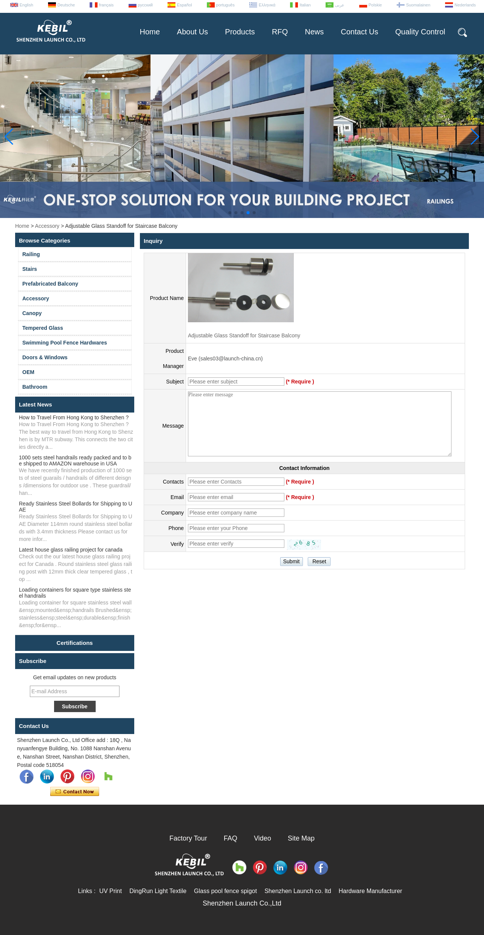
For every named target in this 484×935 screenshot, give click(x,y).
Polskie (375, 5)
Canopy (32, 313)
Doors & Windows (45, 357)
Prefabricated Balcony (50, 284)
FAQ (230, 838)
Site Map (301, 838)
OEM (28, 372)
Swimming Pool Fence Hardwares (64, 343)
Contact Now (74, 792)
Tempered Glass (42, 328)
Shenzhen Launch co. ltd (297, 891)
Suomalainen (418, 5)
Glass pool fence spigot (225, 891)
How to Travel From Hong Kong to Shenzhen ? (74, 417)
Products (240, 32)
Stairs (29, 269)
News (314, 32)
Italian (304, 5)
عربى (339, 5)
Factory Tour (188, 838)
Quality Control (420, 32)
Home (150, 32)
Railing (31, 254)
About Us (192, 32)
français (106, 5)
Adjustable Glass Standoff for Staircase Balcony (244, 335)
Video (262, 838)
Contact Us (359, 32)
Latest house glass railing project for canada (71, 550)
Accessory (47, 226)
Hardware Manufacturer (370, 891)
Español (184, 5)
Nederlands (465, 5)
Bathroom (34, 387)
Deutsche (66, 5)
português (225, 5)
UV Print (110, 891)
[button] (229, 212)
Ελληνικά (267, 5)
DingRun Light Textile (157, 891)
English (26, 5)
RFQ (280, 32)
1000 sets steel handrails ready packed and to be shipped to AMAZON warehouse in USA (75, 460)
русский (145, 5)
